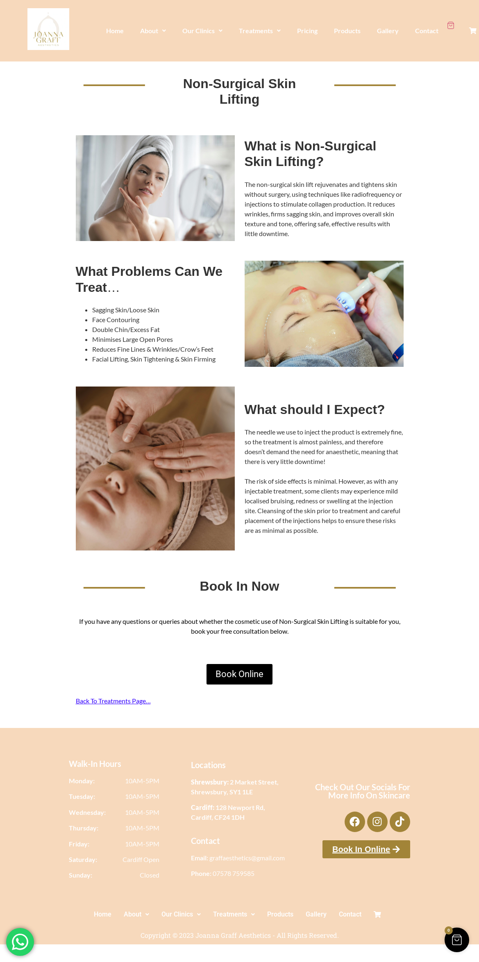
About (153, 27)
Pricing (307, 27)
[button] (153, 27)
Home (115, 27)
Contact (426, 27)
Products (347, 27)
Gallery (388, 27)
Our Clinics (202, 27)
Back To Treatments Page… (113, 701)
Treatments (260, 27)
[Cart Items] (451, 22)
